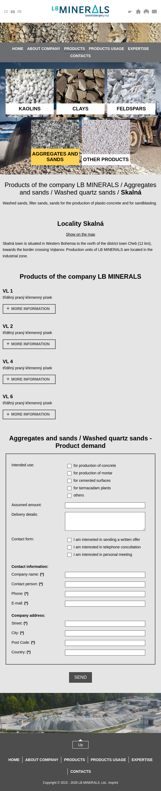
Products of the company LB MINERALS (62, 184)
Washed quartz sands (85, 192)
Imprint (113, 783)
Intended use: (22, 465)
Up (80, 745)
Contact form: (22, 539)
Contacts (80, 56)
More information (28, 309)
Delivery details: (24, 514)
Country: (21, 652)
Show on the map (80, 234)
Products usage (106, 48)
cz (6, 11)
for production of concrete (95, 465)
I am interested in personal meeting (103, 554)
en (13, 11)
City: (17, 633)
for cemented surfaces (92, 480)
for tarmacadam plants (92, 488)
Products (74, 48)
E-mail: (19, 603)
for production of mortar (93, 473)
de (19, 11)
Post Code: (23, 642)
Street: (19, 623)
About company (43, 48)
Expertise (138, 48)
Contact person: (27, 584)
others (79, 495)
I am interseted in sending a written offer (107, 539)
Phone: (19, 593)
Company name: (27, 574)
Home (17, 48)
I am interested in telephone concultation (107, 547)
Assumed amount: (26, 505)
